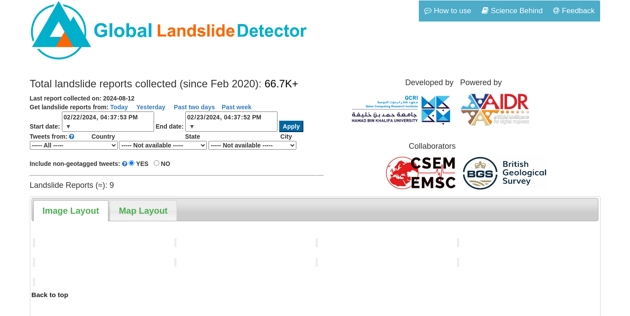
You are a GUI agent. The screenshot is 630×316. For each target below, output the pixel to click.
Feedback (573, 11)
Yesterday (150, 107)
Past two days (193, 107)
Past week (237, 107)
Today (119, 107)
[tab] (70, 210)
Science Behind (512, 11)
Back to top (50, 294)
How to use (447, 11)
